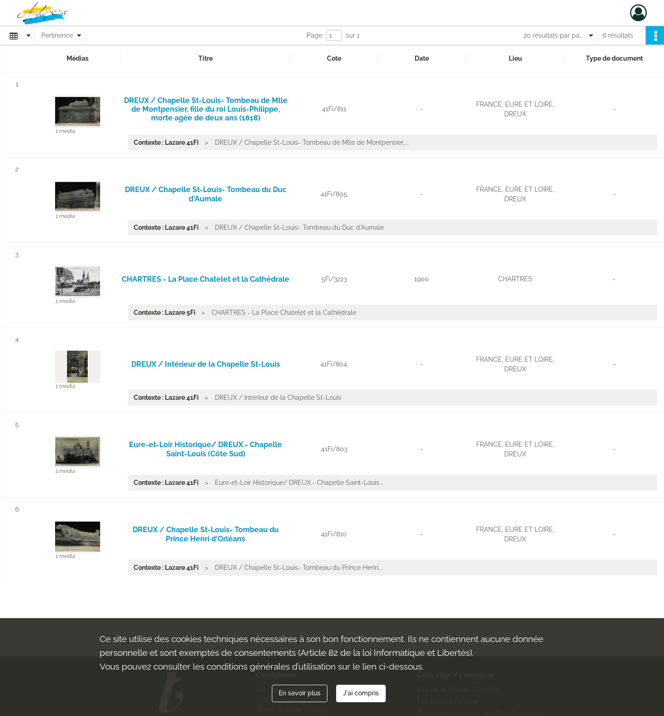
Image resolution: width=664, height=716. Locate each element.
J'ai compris (361, 693)
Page (314, 35)
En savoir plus (300, 693)
